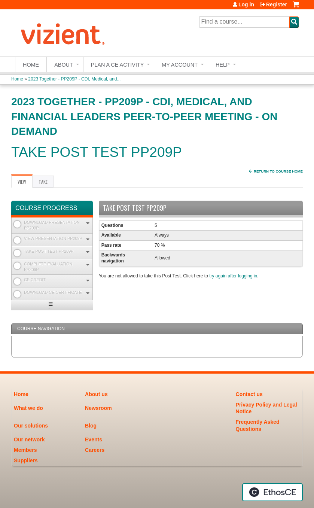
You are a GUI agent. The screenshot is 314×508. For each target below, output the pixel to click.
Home (31, 65)
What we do (28, 408)
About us (96, 394)
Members (25, 450)
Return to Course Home (278, 171)
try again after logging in (233, 276)
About (63, 65)
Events (93, 439)
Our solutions (31, 426)
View (25, 183)
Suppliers (26, 460)
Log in (246, 4)
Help (223, 65)
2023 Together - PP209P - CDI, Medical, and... (74, 79)
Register (276, 4)
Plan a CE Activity (117, 65)
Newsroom (98, 408)
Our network (29, 439)
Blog (91, 426)
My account (180, 65)
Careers (94, 450)
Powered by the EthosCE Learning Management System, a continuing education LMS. (272, 492)
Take (43, 182)
